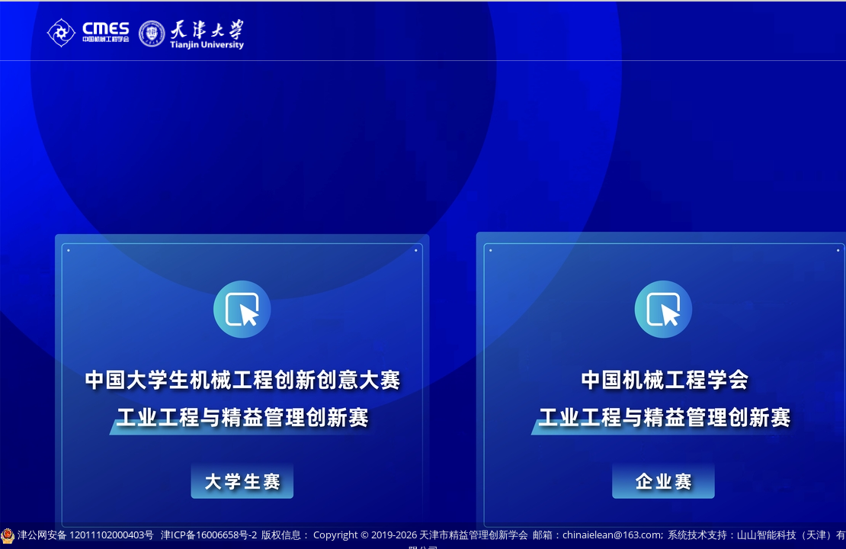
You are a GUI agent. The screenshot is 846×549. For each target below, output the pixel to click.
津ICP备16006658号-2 (209, 534)
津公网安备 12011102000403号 (86, 534)
